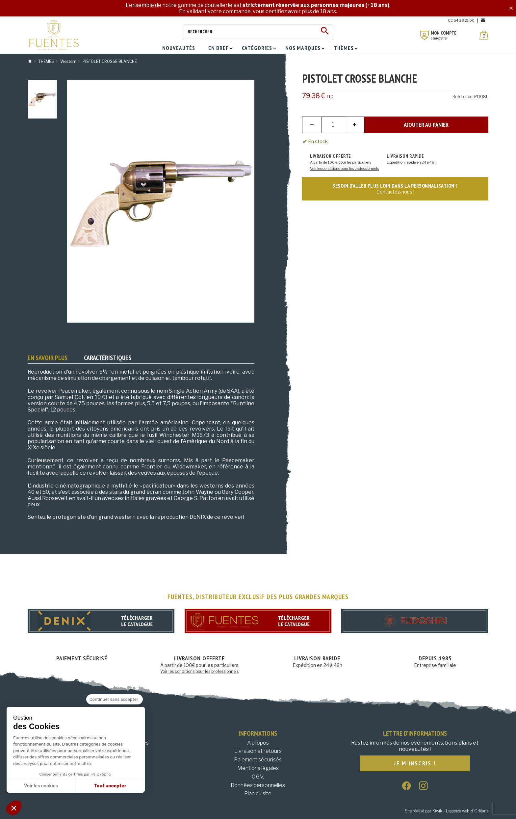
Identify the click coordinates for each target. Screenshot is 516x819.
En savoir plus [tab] (47, 358)
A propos (258, 743)
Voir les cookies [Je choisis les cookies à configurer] (41, 786)
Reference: (462, 96)
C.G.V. (258, 777)
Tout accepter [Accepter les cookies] (110, 786)
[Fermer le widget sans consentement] (114, 699)
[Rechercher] (258, 31)
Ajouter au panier (426, 124)
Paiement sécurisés (258, 759)
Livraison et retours (258, 751)
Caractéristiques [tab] (107, 358)
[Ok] (324, 31)
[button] (14, 808)
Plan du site (257, 793)
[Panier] (483, 35)
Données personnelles (258, 785)
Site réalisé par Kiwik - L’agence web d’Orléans (446, 810)
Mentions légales (258, 768)
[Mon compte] (424, 35)
